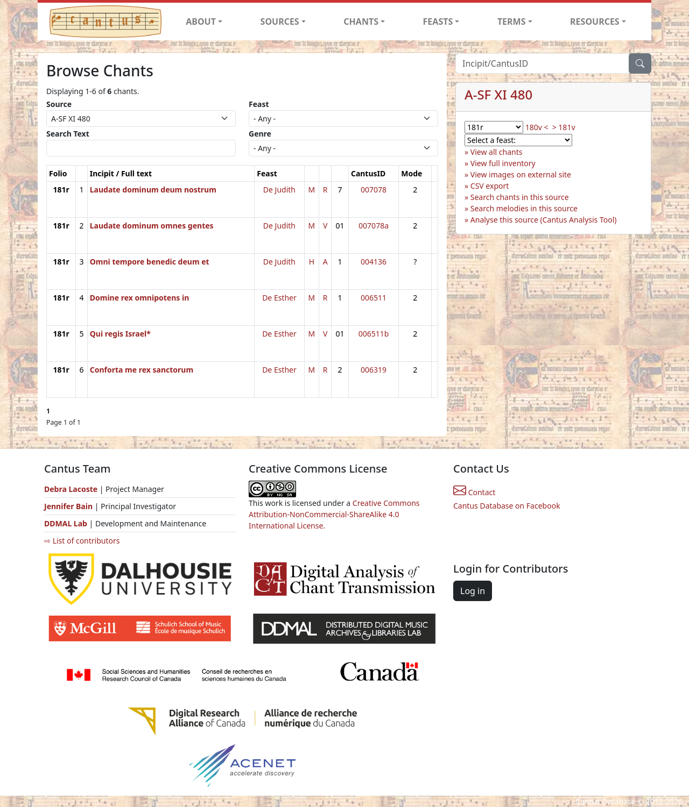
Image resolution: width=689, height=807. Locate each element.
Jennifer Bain (69, 506)
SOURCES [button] (280, 21)
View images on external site (520, 174)
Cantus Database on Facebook (506, 506)
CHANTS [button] (360, 21)
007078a (373, 225)
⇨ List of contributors (81, 540)
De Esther (279, 297)
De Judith (279, 189)
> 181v (563, 127)
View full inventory (503, 163)
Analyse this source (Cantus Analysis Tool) (543, 220)
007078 (373, 189)
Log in (472, 591)
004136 (373, 261)
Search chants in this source (519, 197)
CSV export (489, 186)
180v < (537, 127)
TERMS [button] (511, 21)
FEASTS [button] (438, 21)
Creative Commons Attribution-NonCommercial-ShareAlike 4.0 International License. (334, 514)
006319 (373, 370)
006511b (373, 333)
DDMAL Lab (65, 523)
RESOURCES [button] (595, 21)
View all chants (496, 152)
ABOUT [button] (201, 21)
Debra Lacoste (70, 489)
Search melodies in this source (524, 208)
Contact (474, 492)
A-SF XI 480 (498, 94)
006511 (373, 297)
